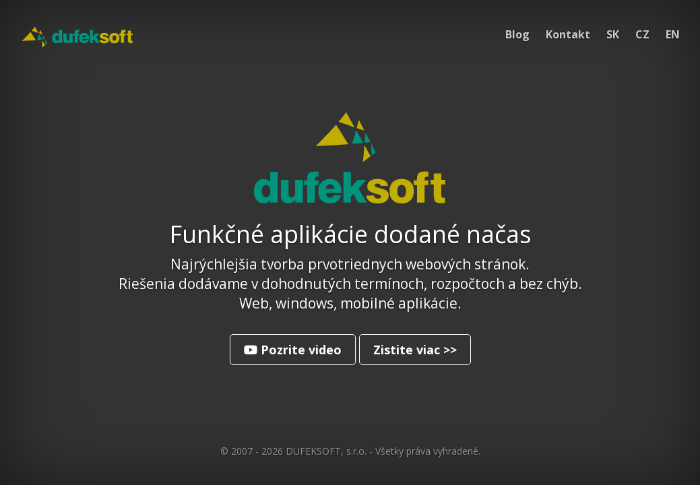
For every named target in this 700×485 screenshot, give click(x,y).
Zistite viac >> (415, 350)
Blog (517, 34)
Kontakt (568, 34)
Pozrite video (293, 350)
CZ (642, 34)
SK (612, 34)
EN (673, 34)
